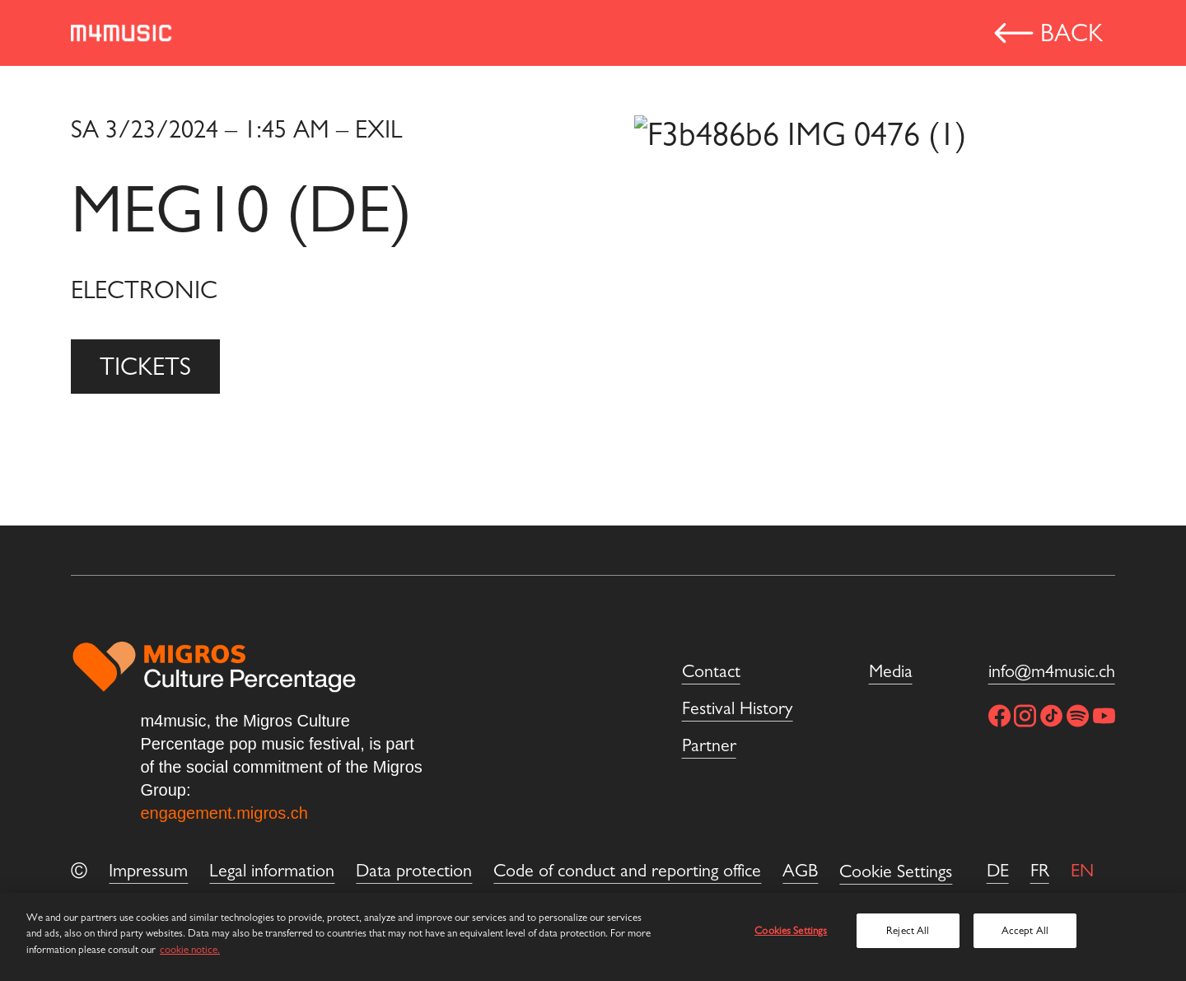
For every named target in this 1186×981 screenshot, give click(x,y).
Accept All (1025, 930)
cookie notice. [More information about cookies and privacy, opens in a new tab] (190, 949)
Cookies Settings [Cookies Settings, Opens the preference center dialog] (790, 930)
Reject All (907, 930)
